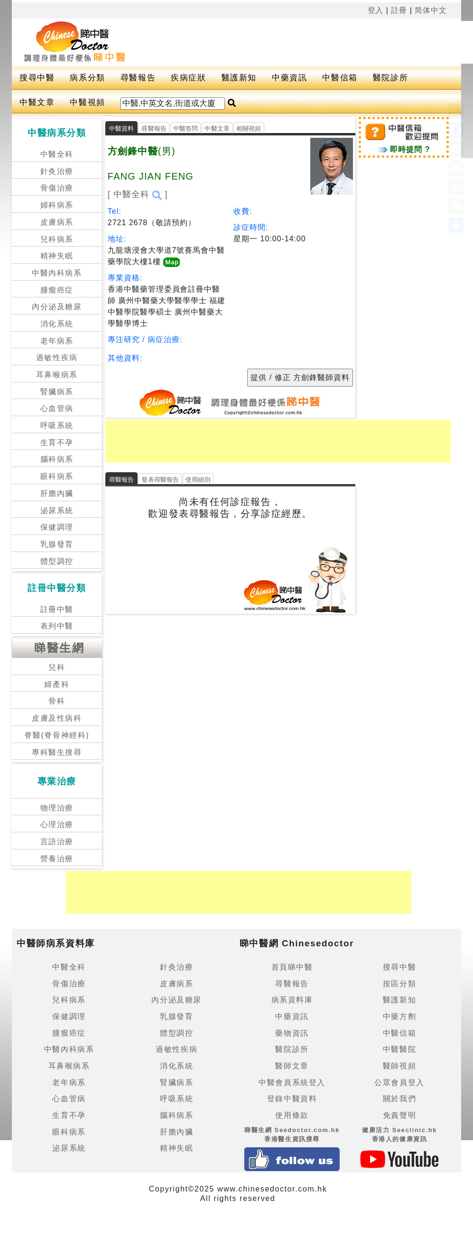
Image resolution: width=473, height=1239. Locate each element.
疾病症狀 (188, 77)
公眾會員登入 (399, 1082)
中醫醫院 (399, 1049)
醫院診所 (390, 77)
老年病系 (57, 341)
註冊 (399, 10)
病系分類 (87, 77)
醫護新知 (239, 77)
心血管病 (57, 408)
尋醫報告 (138, 77)
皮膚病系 (57, 222)
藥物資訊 (291, 1033)
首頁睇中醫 (292, 967)
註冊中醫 (57, 609)
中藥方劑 (399, 1016)
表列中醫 (57, 626)
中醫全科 (57, 154)
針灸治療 (57, 171)
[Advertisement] (278, 441)
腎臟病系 (57, 392)
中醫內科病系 (57, 273)
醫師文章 (291, 1066)
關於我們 (399, 1099)
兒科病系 (57, 239)
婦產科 (56, 684)
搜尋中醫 (37, 77)
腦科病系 (57, 459)
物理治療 (57, 808)
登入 (376, 10)
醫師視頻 (399, 1066)
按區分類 (399, 984)
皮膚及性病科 (57, 718)
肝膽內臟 (57, 493)
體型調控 (57, 561)
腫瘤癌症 (57, 290)
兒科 (56, 667)
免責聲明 (399, 1115)
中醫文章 (37, 102)
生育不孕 (57, 442)
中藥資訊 (289, 77)
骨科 (56, 701)
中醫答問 (185, 128)
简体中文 (431, 10)
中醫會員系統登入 (292, 1082)
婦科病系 (57, 205)
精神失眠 (57, 256)
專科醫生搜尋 (57, 752)
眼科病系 (57, 476)
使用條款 (291, 1115)
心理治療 (57, 824)
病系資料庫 (292, 1000)
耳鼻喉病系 (57, 375)
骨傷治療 (57, 188)
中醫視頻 (87, 102)
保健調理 (57, 527)
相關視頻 (248, 128)
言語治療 (57, 842)
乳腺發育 (57, 544)
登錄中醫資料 (292, 1099)
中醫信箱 (339, 77)
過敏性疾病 (57, 357)
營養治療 (57, 859)
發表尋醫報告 (160, 479)
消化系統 (57, 324)
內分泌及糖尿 (57, 307)
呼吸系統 (57, 425)
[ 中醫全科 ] (138, 194)
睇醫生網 (59, 647)
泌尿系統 (57, 510)
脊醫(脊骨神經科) (56, 735)
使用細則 (198, 479)
